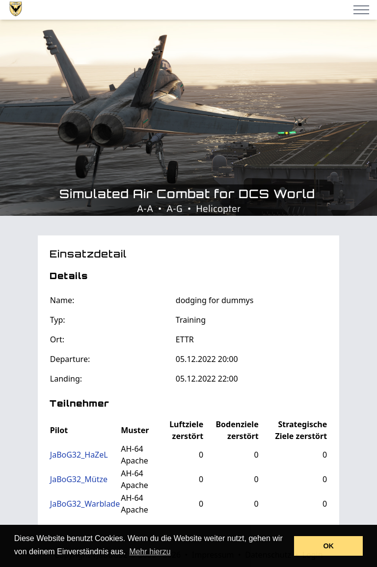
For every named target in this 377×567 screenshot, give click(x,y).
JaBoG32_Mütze (79, 479)
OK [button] (328, 546)
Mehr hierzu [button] (149, 551)
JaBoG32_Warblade (85, 503)
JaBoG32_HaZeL (79, 454)
